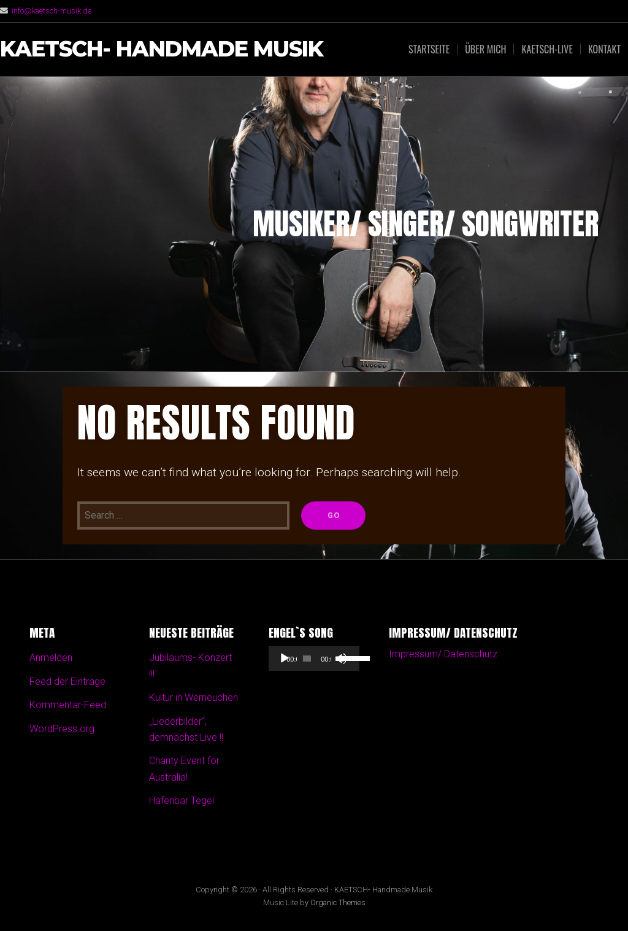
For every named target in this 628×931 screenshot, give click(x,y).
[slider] (307, 658)
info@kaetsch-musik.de (51, 10)
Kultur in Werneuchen (193, 697)
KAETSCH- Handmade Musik (161, 49)
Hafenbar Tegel (181, 800)
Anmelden (50, 657)
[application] (314, 658)
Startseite (429, 49)
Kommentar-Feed (67, 705)
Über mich (485, 49)
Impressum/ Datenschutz (443, 654)
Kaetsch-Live (546, 49)
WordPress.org (61, 729)
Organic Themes (338, 902)
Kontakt (604, 49)
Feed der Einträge (67, 681)
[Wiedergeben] (284, 658)
